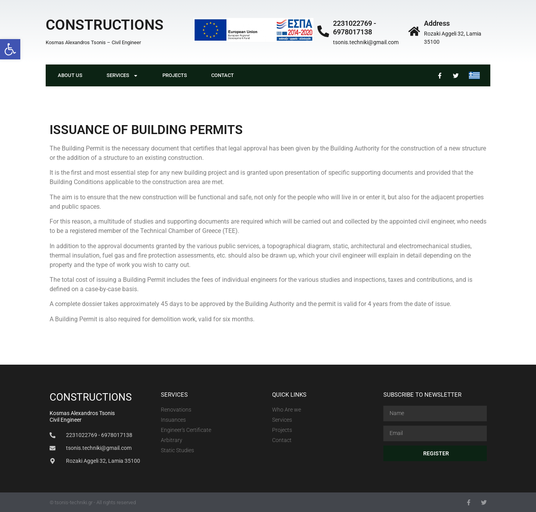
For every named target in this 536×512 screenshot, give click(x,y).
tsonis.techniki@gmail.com (366, 42)
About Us (70, 75)
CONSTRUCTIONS (105, 24)
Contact (222, 75)
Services (122, 75)
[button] (10, 49)
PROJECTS (174, 75)
